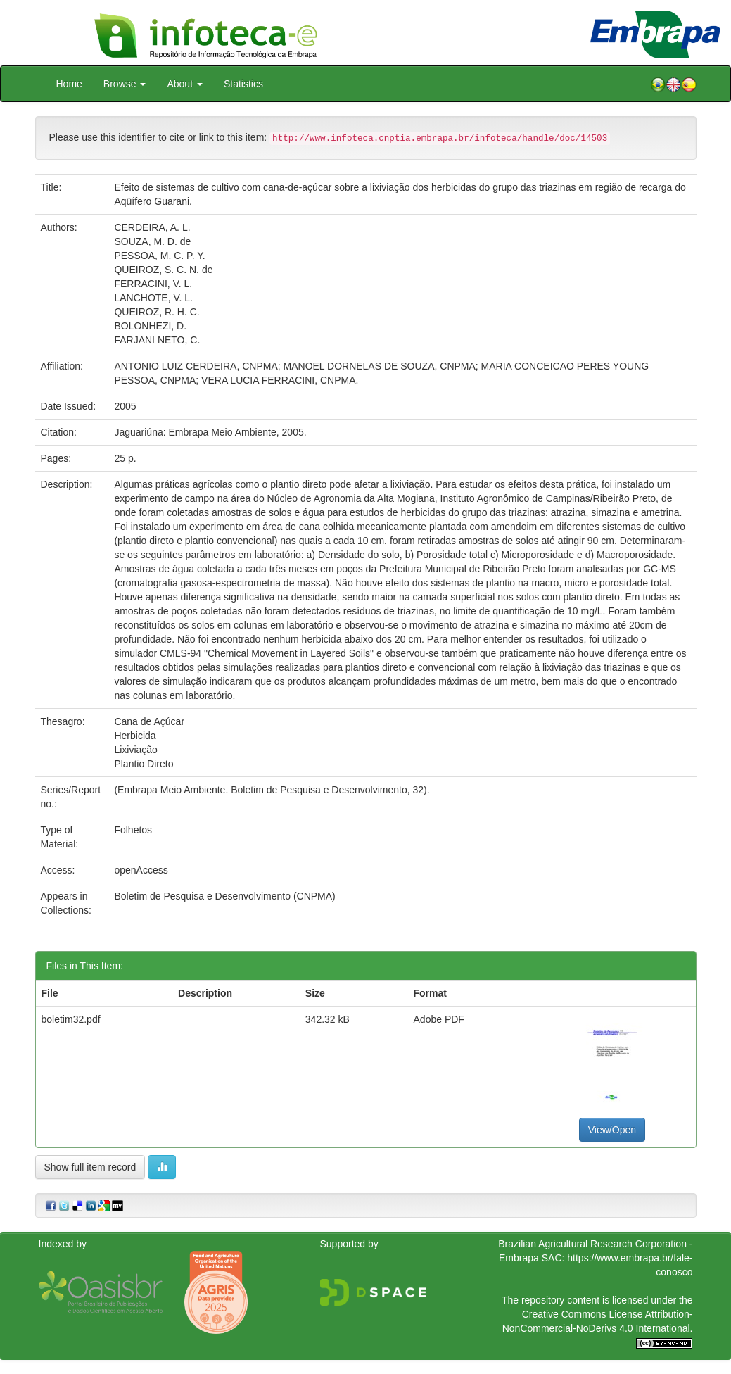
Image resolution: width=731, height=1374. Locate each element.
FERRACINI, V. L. (153, 283)
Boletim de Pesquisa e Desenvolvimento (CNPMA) (224, 896)
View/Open (612, 1129)
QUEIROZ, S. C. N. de (163, 269)
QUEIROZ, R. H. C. (156, 311)
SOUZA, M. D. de (152, 241)
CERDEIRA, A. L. (152, 227)
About (184, 83)
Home (69, 83)
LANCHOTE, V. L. (153, 297)
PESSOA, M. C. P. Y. (159, 255)
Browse (124, 83)
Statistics (243, 83)
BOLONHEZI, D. (150, 326)
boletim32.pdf (71, 1019)
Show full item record (90, 1167)
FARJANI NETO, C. (157, 340)
